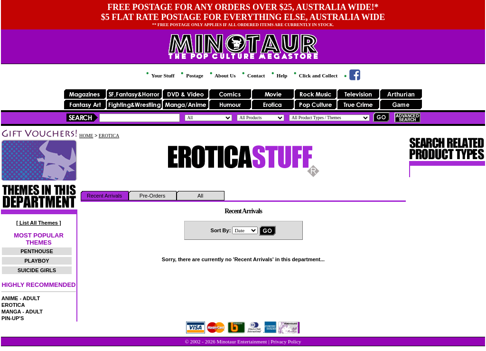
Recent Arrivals (104, 196)
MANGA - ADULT (22, 311)
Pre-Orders (152, 196)
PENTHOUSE (36, 251)
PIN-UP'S (12, 318)
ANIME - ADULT (20, 298)
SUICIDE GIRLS (37, 270)
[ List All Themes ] (38, 223)
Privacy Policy (286, 341)
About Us (221, 75)
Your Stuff (159, 75)
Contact (253, 75)
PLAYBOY (36, 261)
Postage (191, 75)
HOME (86, 135)
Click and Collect (314, 75)
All (200, 196)
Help (278, 75)
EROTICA (13, 305)
